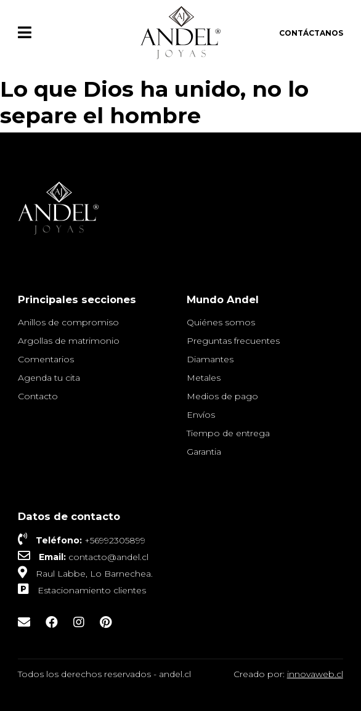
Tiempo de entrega (228, 433)
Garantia (204, 451)
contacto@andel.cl (108, 557)
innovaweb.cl (315, 674)
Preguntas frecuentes (233, 340)
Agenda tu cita (49, 377)
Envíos (201, 414)
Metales (204, 377)
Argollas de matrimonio (69, 340)
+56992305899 (114, 540)
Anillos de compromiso (68, 322)
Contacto (38, 396)
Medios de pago (222, 396)
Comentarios (46, 359)
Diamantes (210, 359)
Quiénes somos (221, 322)
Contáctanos (311, 33)
